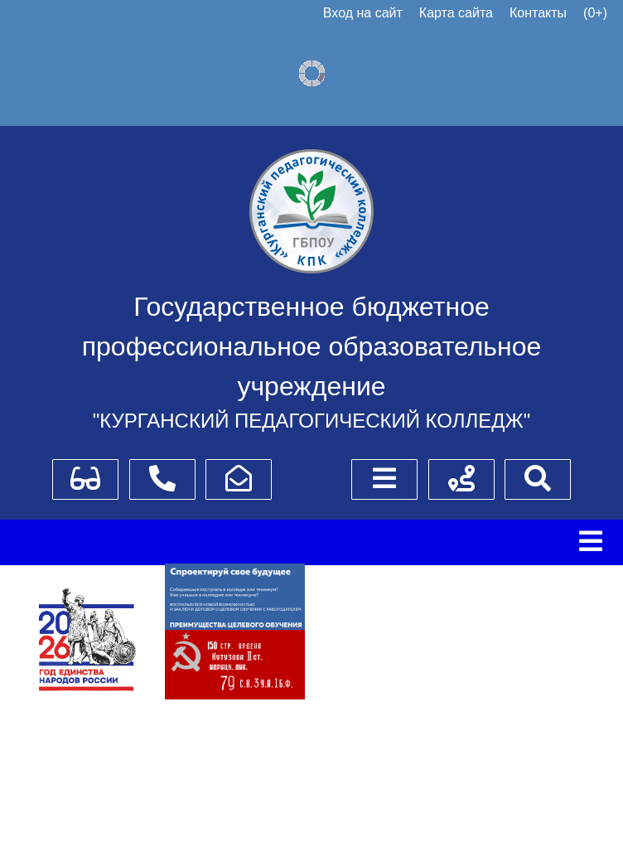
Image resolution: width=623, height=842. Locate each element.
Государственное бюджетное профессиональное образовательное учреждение (312, 346)
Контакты (538, 13)
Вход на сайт (363, 13)
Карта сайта (456, 13)
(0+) (595, 13)
